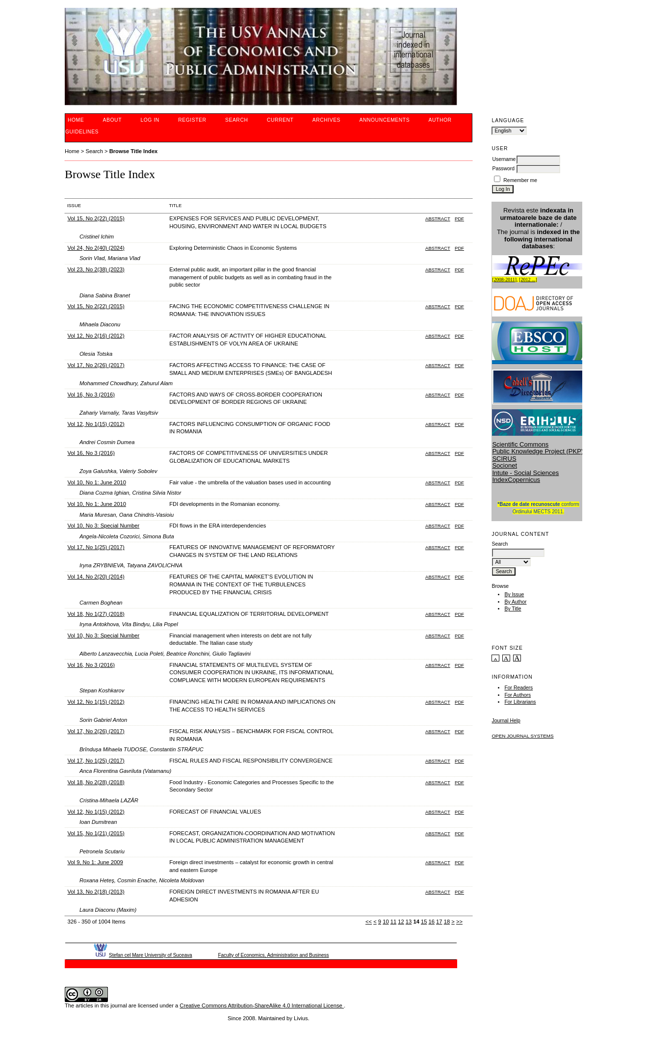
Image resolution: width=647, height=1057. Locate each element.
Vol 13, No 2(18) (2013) (95, 892)
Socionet (504, 465)
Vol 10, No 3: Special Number (103, 525)
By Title (512, 608)
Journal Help (506, 720)
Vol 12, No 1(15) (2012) (95, 424)
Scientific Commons (520, 444)
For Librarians (520, 702)
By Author (515, 602)
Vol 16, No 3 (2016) (90, 394)
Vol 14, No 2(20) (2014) (95, 577)
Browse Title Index (133, 151)
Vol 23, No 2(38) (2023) (95, 269)
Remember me (520, 180)
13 (409, 922)
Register (192, 120)
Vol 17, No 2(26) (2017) (95, 365)
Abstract (437, 218)
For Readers (518, 687)
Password (503, 168)
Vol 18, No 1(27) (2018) (95, 614)
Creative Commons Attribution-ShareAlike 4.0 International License (262, 1005)
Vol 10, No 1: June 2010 (96, 482)
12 (401, 922)
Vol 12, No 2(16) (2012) (95, 336)
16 (432, 922)
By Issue (514, 594)
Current (280, 120)
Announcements (385, 120)
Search (236, 120)
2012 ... (527, 279)
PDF (459, 218)
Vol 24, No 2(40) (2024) (95, 248)
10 (385, 922)
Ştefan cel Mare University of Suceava (150, 955)
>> (459, 922)
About (112, 120)
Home (76, 120)
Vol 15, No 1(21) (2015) (95, 833)
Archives (326, 120)
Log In (149, 120)
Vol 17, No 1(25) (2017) (95, 547)
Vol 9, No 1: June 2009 (95, 862)
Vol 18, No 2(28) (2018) (95, 782)
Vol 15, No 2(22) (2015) (95, 218)
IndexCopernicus (516, 479)
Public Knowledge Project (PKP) (537, 451)
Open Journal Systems (522, 736)
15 (424, 922)
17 (439, 922)
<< (368, 922)
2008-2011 (504, 279)
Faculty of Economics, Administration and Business (273, 955)
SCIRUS (504, 458)
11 (393, 922)
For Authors (517, 695)
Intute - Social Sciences (525, 472)
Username (504, 159)
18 (447, 922)
